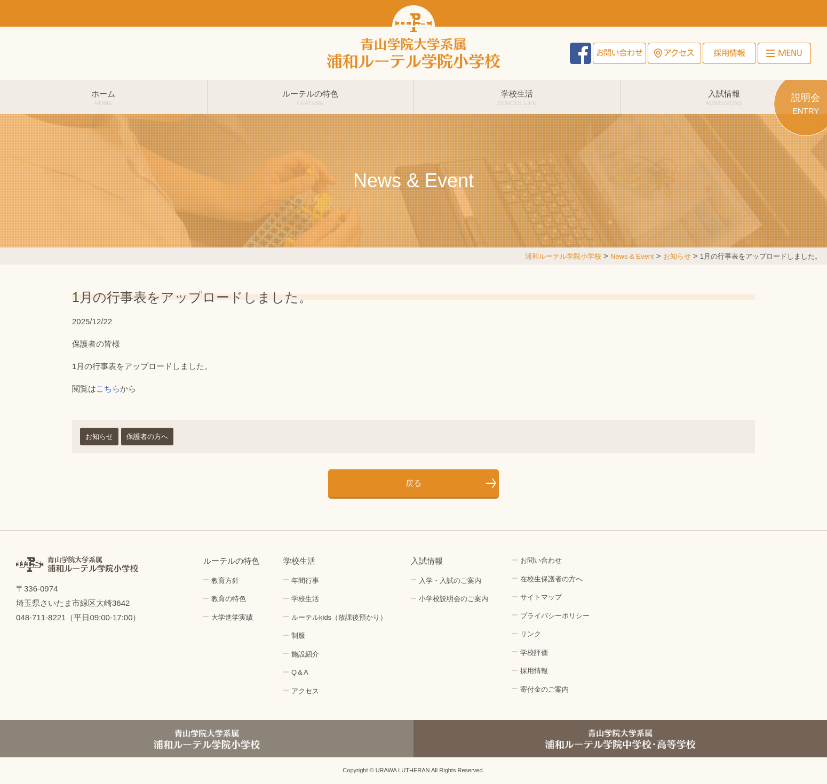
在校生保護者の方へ (551, 579)
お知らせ (99, 437)
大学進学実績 (232, 617)
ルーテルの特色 (311, 97)
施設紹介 (305, 654)
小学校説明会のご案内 (453, 599)
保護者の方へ (147, 437)
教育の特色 (228, 599)
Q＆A (299, 672)
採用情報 (729, 53)
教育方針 (225, 581)
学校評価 (534, 653)
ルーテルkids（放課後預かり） (339, 617)
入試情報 (724, 97)
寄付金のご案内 (544, 689)
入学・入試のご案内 (450, 581)
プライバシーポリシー (555, 616)
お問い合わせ (619, 53)
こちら (108, 388)
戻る (413, 482)
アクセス (674, 53)
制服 (298, 635)
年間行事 (305, 581)
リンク (530, 634)
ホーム (103, 97)
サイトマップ (541, 597)
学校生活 (517, 97)
